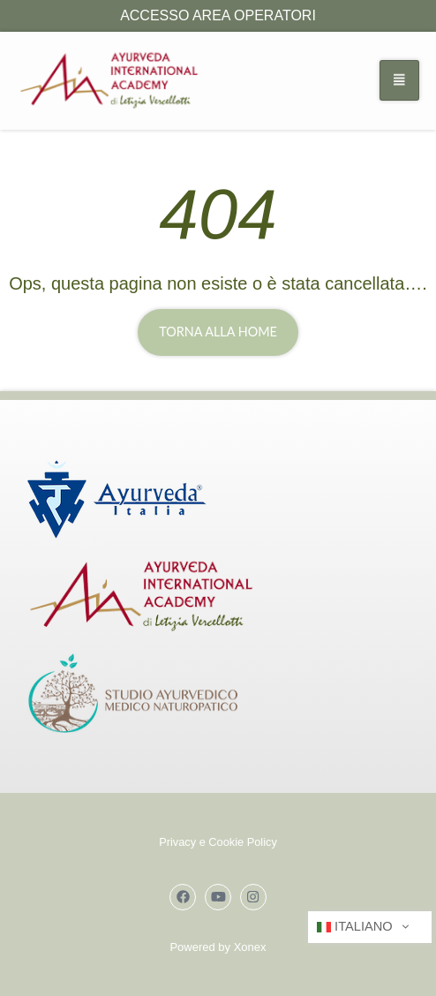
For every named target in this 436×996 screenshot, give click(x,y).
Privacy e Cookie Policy (218, 842)
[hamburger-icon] (399, 81)
